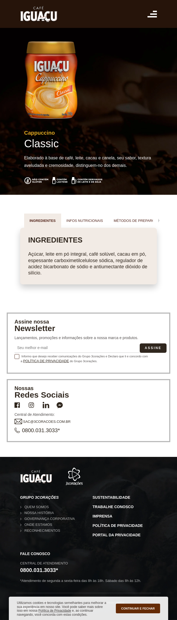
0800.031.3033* (37, 430)
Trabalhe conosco (113, 507)
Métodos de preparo (134, 221)
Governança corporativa (49, 519)
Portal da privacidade (117, 535)
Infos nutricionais (85, 221)
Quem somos (36, 507)
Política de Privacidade (46, 361)
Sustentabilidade (111, 497)
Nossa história (39, 513)
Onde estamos (38, 525)
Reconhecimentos (42, 531)
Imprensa (102, 516)
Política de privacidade (118, 525)
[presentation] (159, 221)
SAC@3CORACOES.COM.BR (42, 422)
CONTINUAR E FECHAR (138, 608)
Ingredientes (43, 221)
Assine (153, 348)
